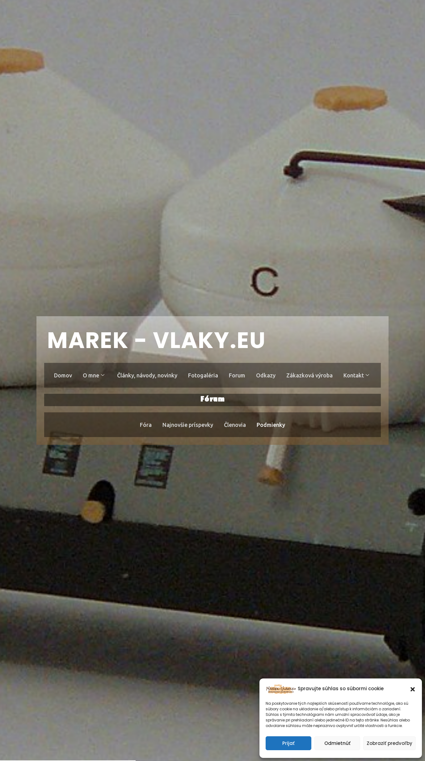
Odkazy (266, 375)
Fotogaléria (203, 375)
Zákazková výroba (310, 375)
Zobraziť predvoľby (389, 743)
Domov (62, 375)
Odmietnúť (337, 743)
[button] (413, 689)
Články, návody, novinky (147, 375)
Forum (237, 375)
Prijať (288, 743)
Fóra (145, 425)
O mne (93, 375)
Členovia (235, 425)
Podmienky (271, 425)
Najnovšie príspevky (187, 425)
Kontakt (357, 375)
